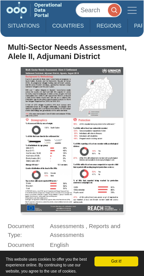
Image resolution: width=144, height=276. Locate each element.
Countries (68, 26)
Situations (24, 26)
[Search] (99, 10)
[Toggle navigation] (132, 10)
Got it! (116, 261)
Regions (108, 26)
